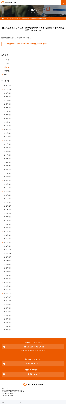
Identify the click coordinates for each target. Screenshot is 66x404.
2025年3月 (7, 111)
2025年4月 (7, 107)
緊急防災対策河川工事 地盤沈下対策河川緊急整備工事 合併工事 (27, 44)
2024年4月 (7, 151)
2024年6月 (7, 144)
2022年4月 (7, 235)
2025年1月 (7, 118)
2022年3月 (7, 239)
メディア (6, 60)
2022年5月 (7, 231)
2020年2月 (7, 326)
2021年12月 (7, 250)
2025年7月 (7, 97)
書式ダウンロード (34, 374)
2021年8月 (7, 264)
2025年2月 (7, 115)
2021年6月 (7, 271)
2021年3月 (7, 282)
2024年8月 (7, 137)
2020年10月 (7, 301)
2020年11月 (7, 297)
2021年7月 (7, 268)
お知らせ (7, 67)
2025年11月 (7, 86)
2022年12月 (7, 206)
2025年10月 (7, 89)
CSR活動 (6, 63)
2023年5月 (7, 188)
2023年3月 (7, 195)
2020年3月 (7, 322)
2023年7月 (7, 180)
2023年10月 (7, 169)
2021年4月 (7, 279)
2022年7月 (7, 224)
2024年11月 (7, 126)
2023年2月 (7, 199)
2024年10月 (7, 129)
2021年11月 (7, 253)
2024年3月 (7, 155)
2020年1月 (7, 330)
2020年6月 (7, 312)
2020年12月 (7, 293)
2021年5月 (7, 275)
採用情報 (7, 71)
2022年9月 (7, 217)
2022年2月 (7, 242)
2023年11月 (7, 166)
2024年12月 (7, 122)
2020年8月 (7, 304)
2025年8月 (7, 93)
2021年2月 (7, 286)
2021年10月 (7, 257)
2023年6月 (7, 184)
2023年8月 (7, 177)
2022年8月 (7, 220)
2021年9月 (7, 261)
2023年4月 (7, 191)
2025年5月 (7, 104)
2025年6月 (7, 100)
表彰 (5, 74)
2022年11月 (7, 210)
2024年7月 (7, 140)
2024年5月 (7, 148)
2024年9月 (7, 133)
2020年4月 (7, 319)
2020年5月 (7, 315)
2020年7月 (7, 308)
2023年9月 (7, 173)
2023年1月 (7, 202)
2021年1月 (7, 290)
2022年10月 (7, 213)
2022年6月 (7, 228)
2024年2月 (7, 158)
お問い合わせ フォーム (34, 364)
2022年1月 (7, 246)
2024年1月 (7, 162)
